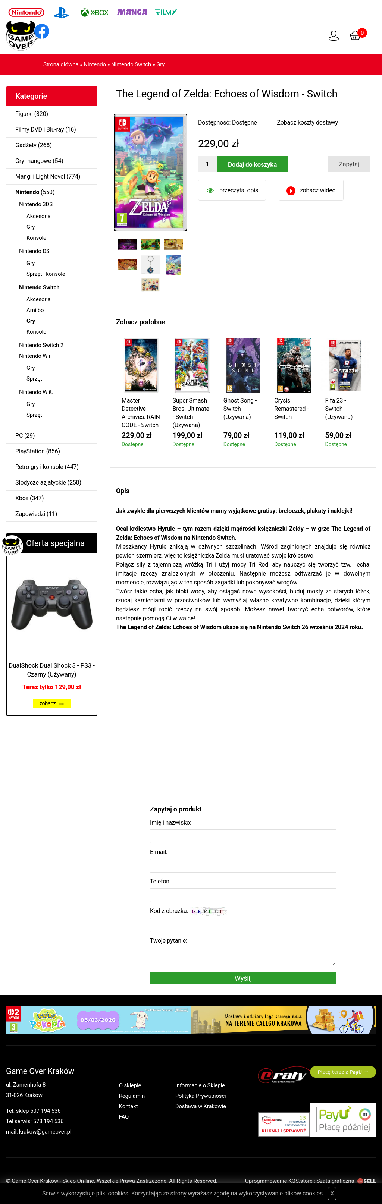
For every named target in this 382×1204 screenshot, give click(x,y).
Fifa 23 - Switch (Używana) (339, 408)
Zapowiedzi (30, 513)
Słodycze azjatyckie (40, 482)
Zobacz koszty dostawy (307, 122)
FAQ (124, 1116)
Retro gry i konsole (39, 466)
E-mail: (158, 851)
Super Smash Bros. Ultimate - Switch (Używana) (190, 413)
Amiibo (35, 310)
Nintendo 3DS (36, 204)
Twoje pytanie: (168, 940)
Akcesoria (38, 216)
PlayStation (30, 451)
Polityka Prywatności (200, 1096)
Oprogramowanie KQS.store (279, 1181)
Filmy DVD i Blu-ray (39, 129)
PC (19, 435)
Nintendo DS (34, 251)
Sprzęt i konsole (45, 274)
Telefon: (160, 881)
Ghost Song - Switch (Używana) (240, 408)
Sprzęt (34, 378)
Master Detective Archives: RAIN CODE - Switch (141, 413)
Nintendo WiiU (36, 392)
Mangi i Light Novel (40, 176)
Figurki (24, 113)
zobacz (52, 703)
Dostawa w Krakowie (200, 1106)
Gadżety (26, 145)
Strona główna (60, 64)
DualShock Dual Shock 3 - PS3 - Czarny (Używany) (52, 670)
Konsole (36, 237)
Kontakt (128, 1106)
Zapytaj (349, 164)
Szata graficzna (346, 1181)
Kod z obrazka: (188, 911)
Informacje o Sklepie (200, 1085)
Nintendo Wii (34, 356)
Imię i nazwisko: (170, 822)
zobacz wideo (318, 190)
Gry (160, 64)
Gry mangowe (33, 160)
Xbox (21, 498)
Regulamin (132, 1096)
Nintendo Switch (131, 64)
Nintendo (95, 64)
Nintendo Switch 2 (41, 345)
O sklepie (130, 1085)
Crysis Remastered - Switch (291, 408)
